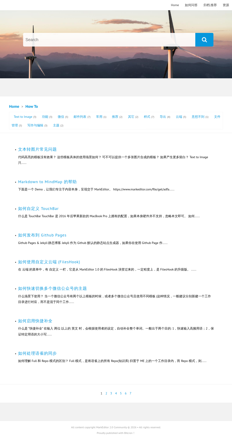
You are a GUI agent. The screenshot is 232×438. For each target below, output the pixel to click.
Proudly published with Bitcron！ (116, 433)
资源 (226, 5)
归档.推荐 (210, 5)
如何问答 (191, 5)
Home (175, 5)
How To (31, 106)
